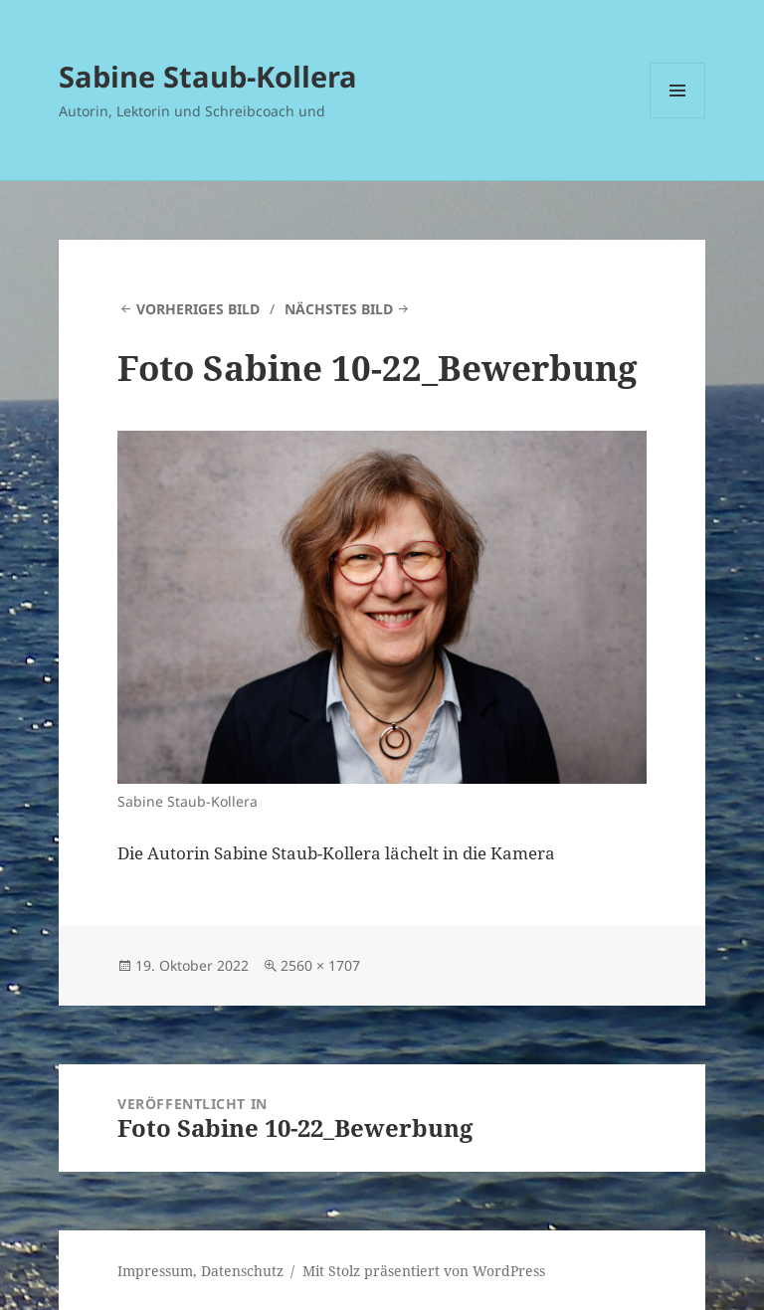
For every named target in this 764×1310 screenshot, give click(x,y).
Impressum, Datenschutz (200, 1270)
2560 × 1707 (320, 965)
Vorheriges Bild (198, 308)
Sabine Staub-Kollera (208, 76)
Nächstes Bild (339, 308)
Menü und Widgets (678, 117)
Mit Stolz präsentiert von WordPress (423, 1270)
